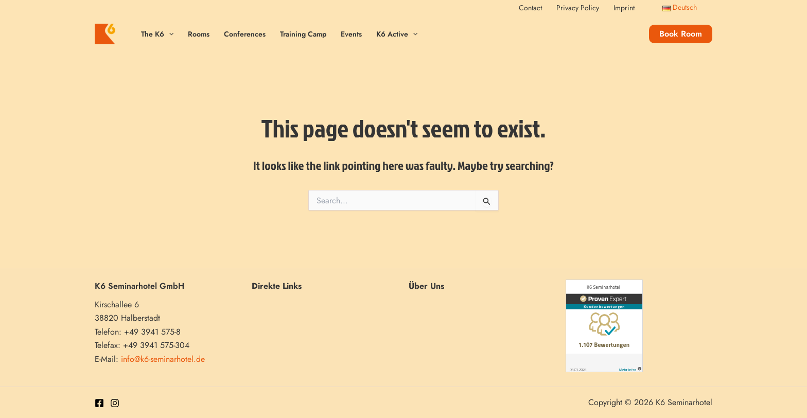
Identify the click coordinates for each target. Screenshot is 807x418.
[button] (680, 34)
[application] (168, 34)
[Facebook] (99, 403)
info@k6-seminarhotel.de (163, 359)
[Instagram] (114, 403)
